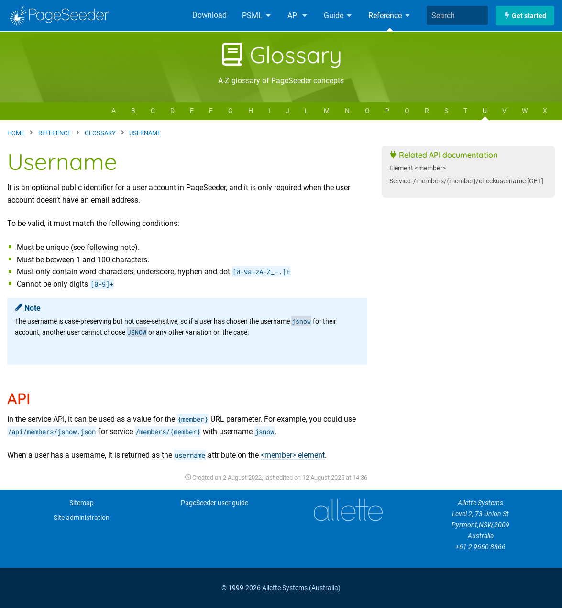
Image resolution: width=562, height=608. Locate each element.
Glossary (281, 54)
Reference (389, 15)
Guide (338, 15)
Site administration (82, 518)
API (298, 15)
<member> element (293, 455)
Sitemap (81, 503)
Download (209, 15)
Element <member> (417, 168)
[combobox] (457, 15)
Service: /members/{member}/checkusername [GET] (466, 181)
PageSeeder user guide (214, 503)
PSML (257, 15)
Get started (525, 15)
